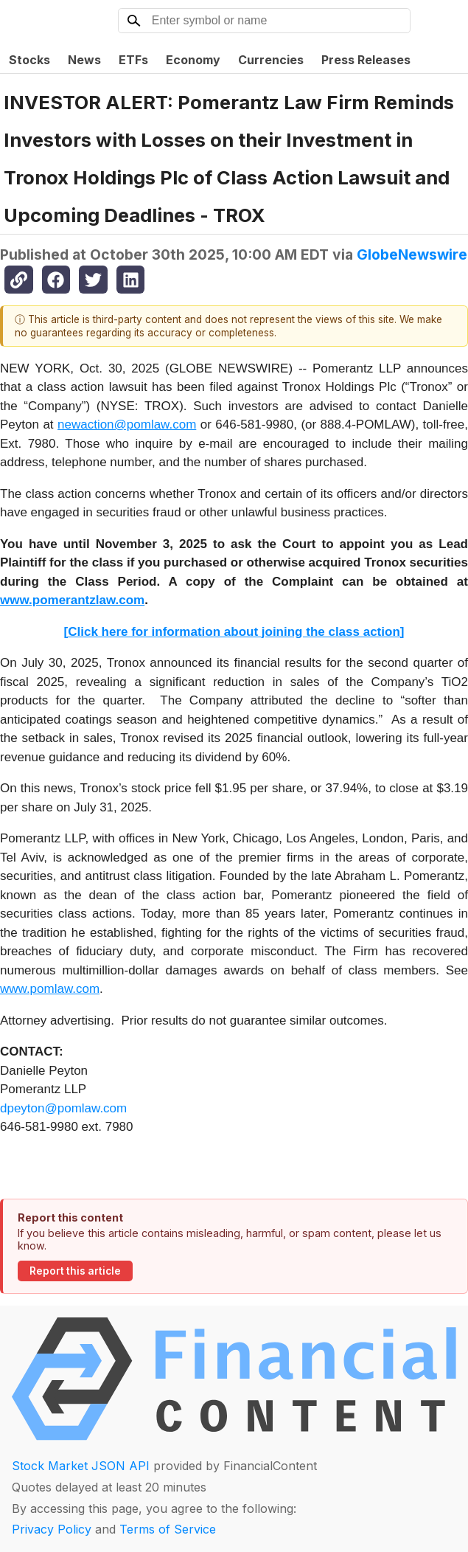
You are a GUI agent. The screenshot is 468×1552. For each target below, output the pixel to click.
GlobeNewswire (412, 254)
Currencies (271, 59)
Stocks (29, 59)
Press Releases (366, 59)
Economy (193, 59)
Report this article (75, 1271)
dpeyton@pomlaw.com (63, 1108)
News (84, 59)
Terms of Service (167, 1529)
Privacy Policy (51, 1529)
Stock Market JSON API (81, 1465)
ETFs (133, 59)
